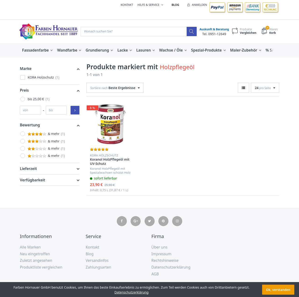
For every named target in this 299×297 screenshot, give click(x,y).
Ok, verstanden (278, 289)
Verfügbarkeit (32, 180)
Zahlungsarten (98, 267)
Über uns (159, 247)
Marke (26, 68)
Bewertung (30, 125)
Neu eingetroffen (35, 254)
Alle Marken (30, 247)
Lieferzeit (28, 168)
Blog (175, 5)
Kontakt (127, 5)
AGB (155, 274)
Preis (24, 90)
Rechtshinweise (164, 260)
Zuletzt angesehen (36, 260)
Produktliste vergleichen (41, 267)
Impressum (161, 254)
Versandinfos (97, 260)
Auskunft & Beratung (213, 29)
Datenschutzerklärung (170, 267)
